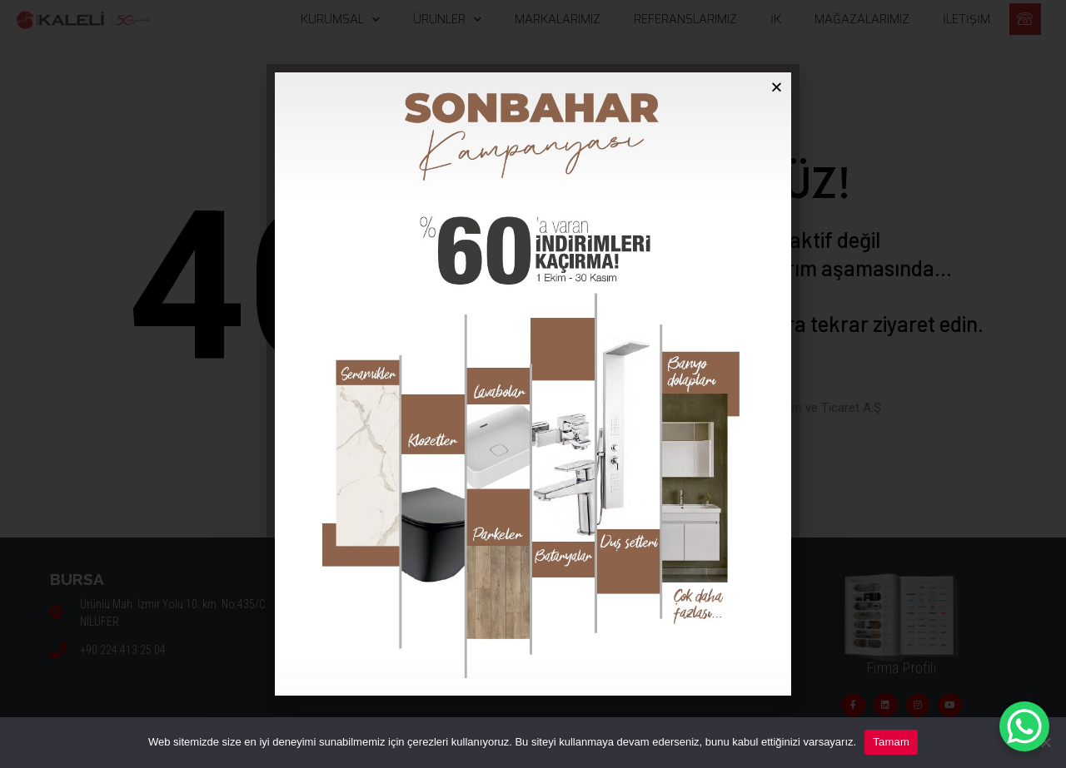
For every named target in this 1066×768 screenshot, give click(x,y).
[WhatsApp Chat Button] (1024, 726)
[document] (533, 384)
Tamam (891, 742)
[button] (776, 87)
